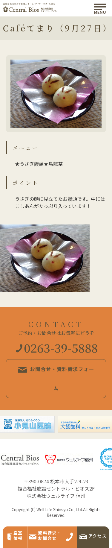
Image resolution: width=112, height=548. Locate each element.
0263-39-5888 (57, 347)
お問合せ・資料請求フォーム (56, 378)
